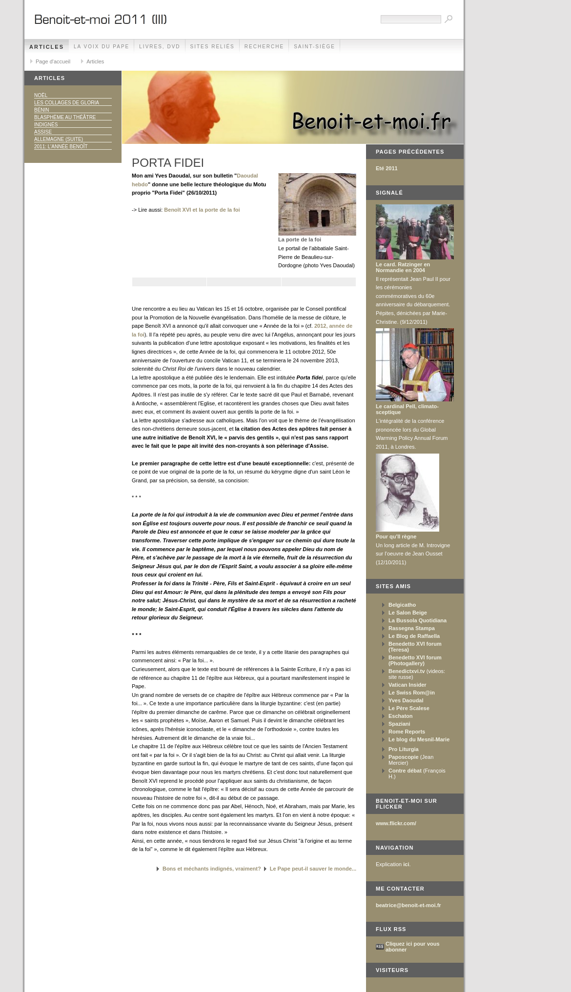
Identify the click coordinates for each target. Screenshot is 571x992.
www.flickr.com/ (396, 823)
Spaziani (399, 724)
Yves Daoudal (406, 700)
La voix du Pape (101, 46)
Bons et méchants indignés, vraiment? (212, 869)
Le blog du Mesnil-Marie (418, 739)
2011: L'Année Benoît (61, 146)
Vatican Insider (407, 685)
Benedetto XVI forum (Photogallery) (415, 660)
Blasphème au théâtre (65, 117)
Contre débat (405, 771)
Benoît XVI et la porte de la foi (202, 210)
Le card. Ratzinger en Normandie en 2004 (403, 267)
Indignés (46, 124)
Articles (46, 47)
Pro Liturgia (403, 749)
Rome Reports (406, 731)
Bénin (41, 110)
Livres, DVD (159, 46)
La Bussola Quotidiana (417, 620)
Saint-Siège (314, 46)
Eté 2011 (387, 168)
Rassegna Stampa (411, 628)
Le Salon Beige (407, 612)
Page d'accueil (53, 61)
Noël (40, 95)
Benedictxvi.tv (406, 671)
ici (406, 864)
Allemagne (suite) (58, 139)
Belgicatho (402, 605)
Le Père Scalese (408, 708)
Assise (43, 132)
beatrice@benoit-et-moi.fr (408, 905)
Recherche (264, 46)
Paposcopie (403, 757)
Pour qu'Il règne (396, 536)
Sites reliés (212, 46)
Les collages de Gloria (66, 102)
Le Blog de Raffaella (414, 636)
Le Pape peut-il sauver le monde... (313, 869)
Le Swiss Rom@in (411, 692)
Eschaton (400, 716)
